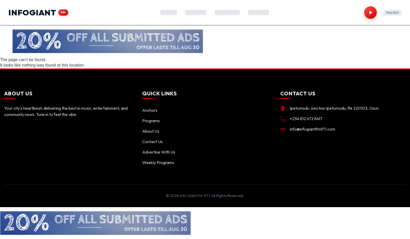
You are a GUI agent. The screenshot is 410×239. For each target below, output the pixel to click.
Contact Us (152, 141)
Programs (151, 120)
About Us (150, 131)
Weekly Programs (158, 162)
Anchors (149, 110)
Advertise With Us (158, 152)
